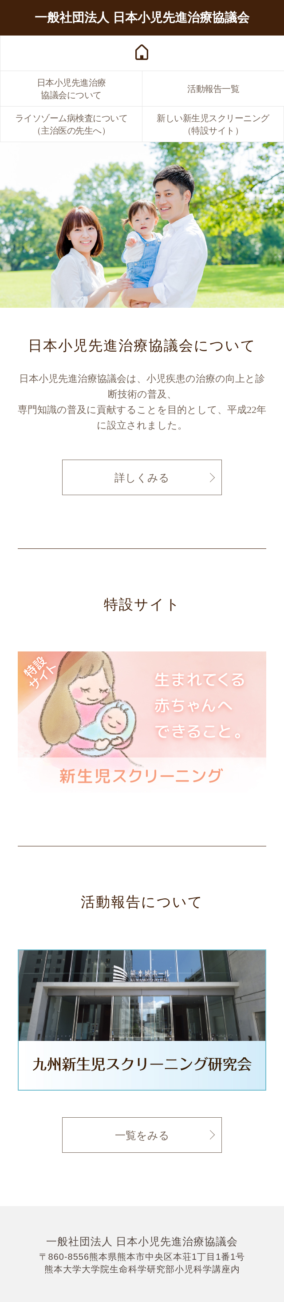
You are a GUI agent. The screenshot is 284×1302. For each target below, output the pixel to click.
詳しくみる (142, 478)
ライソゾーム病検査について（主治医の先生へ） (71, 124)
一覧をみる (142, 1135)
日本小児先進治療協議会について (71, 89)
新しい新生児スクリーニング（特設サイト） (213, 124)
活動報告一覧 (213, 89)
